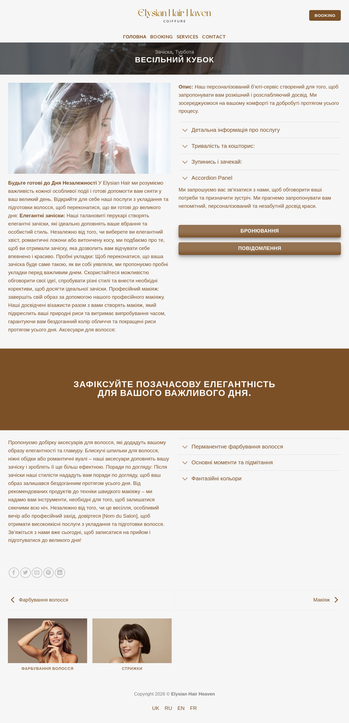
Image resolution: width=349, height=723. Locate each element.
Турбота (184, 52)
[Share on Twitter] (25, 573)
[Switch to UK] (155, 708)
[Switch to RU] (168, 708)
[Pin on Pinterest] (48, 573)
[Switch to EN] (181, 708)
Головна (134, 36)
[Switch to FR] (193, 708)
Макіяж (325, 600)
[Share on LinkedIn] (60, 573)
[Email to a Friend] (37, 573)
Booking (161, 36)
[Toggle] (185, 131)
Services (187, 36)
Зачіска (163, 52)
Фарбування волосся (39, 600)
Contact (214, 36)
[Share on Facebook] (14, 573)
